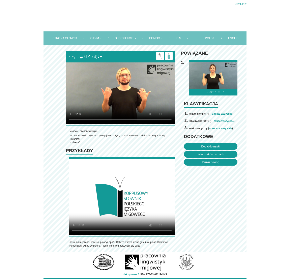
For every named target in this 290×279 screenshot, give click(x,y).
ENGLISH (234, 38)
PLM (178, 38)
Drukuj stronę (210, 162)
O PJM (96, 38)
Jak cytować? (131, 274)
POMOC (156, 38)
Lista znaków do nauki (211, 154)
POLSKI (210, 38)
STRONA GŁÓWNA (65, 38)
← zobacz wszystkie (220, 113)
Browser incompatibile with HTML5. (120, 93)
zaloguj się (240, 3)
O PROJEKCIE (125, 38)
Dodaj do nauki (210, 146)
